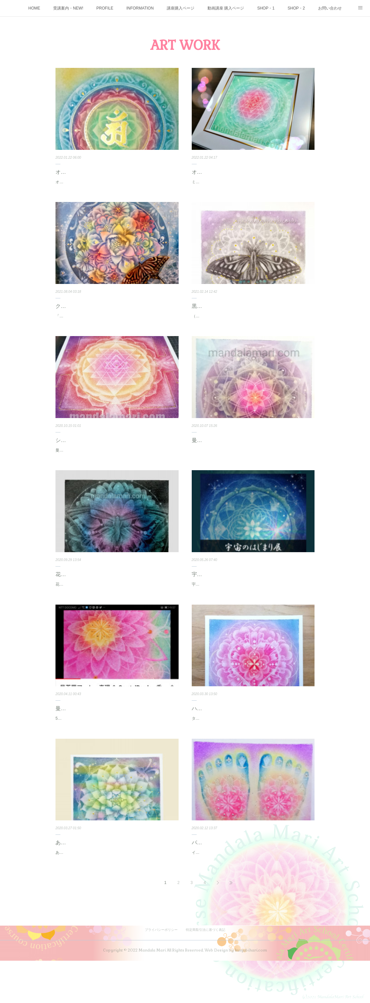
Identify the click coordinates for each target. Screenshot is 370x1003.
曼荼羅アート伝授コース (221, 454)
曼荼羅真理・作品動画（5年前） (93, 737)
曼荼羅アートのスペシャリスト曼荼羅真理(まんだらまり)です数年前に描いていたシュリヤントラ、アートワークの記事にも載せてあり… (116, 468)
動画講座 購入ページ (225, 8)
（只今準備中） (205, 323)
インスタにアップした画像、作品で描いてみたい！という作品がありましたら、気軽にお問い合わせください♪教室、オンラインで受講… (253, 891)
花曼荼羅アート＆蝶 (79, 595)
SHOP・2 (296, 8)
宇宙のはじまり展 (213, 595)
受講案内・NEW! (68, 8)
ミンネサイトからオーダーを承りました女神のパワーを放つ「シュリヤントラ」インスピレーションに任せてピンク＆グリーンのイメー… (253, 185)
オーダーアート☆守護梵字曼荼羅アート (102, 172)
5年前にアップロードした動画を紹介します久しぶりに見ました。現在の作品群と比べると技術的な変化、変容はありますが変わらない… (116, 750)
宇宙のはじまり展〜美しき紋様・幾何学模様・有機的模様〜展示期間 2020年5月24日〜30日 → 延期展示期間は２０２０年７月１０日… (253, 609)
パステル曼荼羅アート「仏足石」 (231, 878)
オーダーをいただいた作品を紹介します (90, 182)
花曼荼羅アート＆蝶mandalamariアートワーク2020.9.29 (105, 605)
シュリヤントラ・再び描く (87, 454)
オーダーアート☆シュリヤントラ (231, 172)
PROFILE (105, 8)
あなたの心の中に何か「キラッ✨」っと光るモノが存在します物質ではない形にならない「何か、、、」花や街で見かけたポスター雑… (116, 891)
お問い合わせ (330, 8)
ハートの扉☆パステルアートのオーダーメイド (247, 737)
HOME (34, 8)
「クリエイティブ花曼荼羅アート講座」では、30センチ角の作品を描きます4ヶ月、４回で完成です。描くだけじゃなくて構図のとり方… (116, 326)
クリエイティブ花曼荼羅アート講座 (97, 313)
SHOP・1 (265, 8)
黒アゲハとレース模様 (218, 313)
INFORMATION (140, 8)
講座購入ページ (180, 8)
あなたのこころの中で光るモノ (92, 878)
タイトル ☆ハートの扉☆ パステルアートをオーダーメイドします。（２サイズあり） (251, 750)
